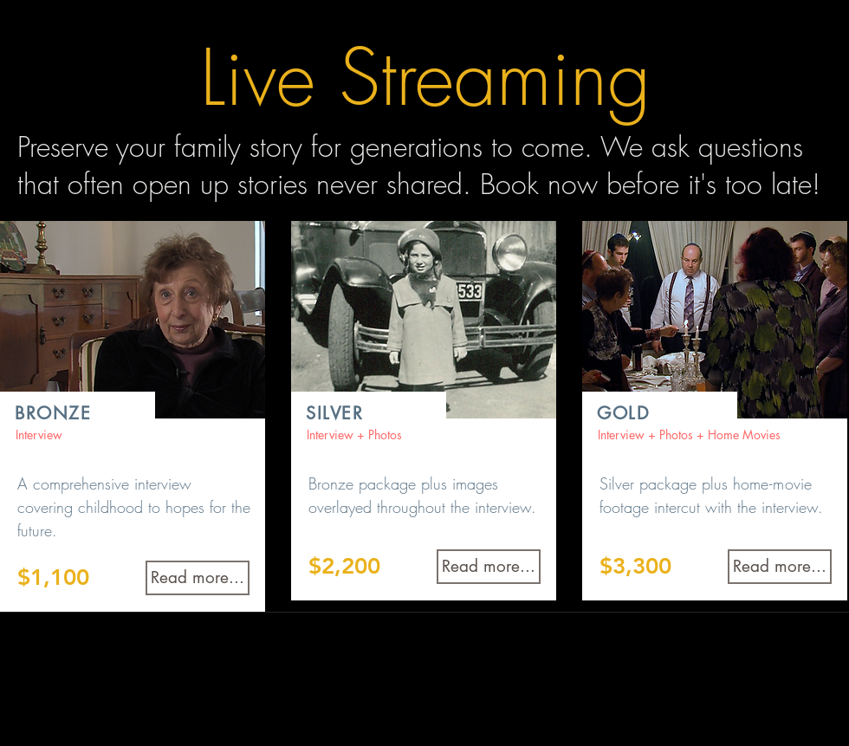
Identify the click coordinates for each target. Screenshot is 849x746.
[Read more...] (198, 578)
